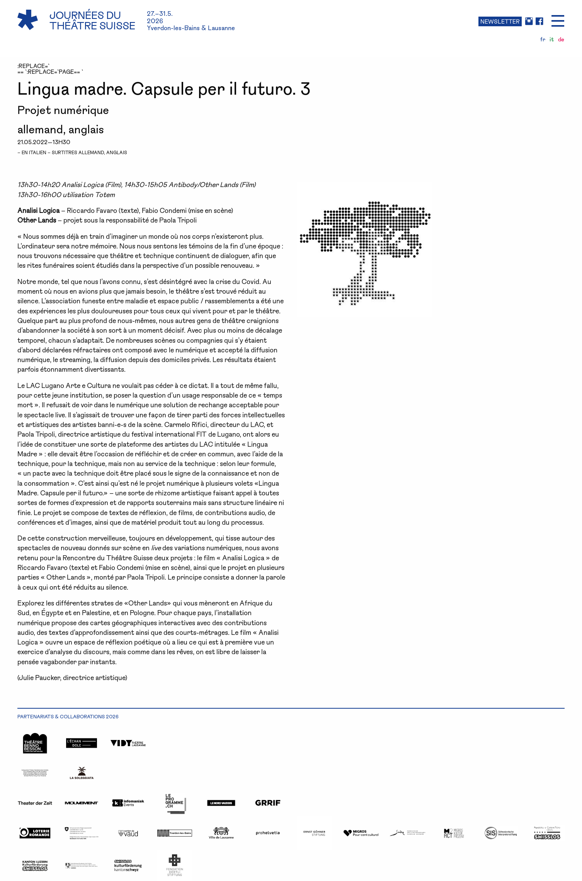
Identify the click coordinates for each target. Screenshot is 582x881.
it (552, 39)
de (561, 39)
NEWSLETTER (500, 21)
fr (542, 39)
